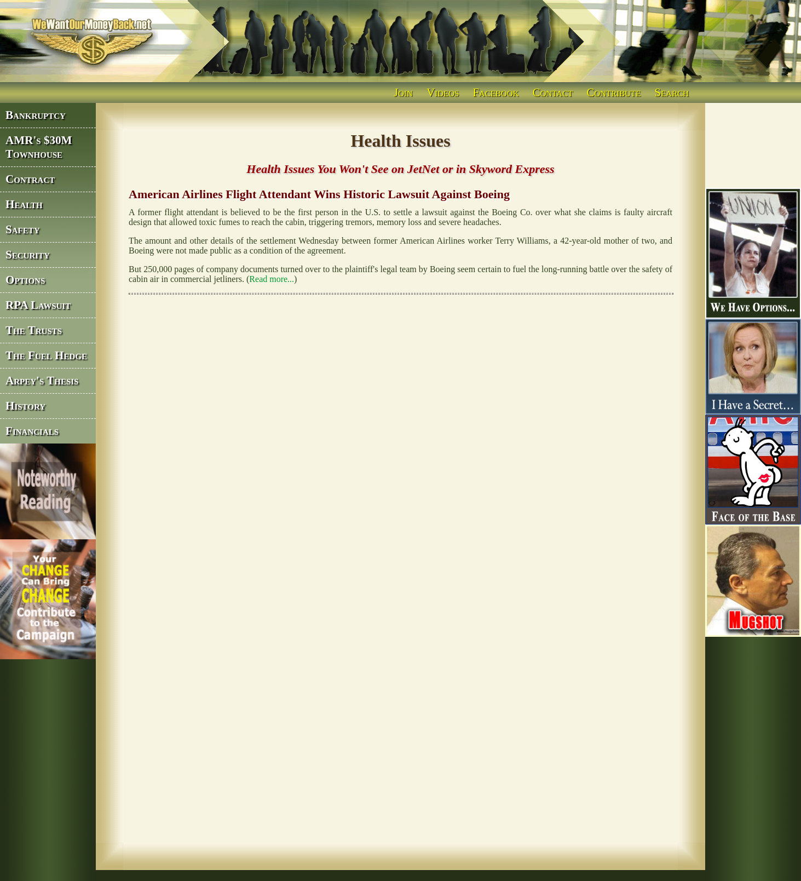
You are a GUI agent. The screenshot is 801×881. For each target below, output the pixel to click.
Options (25, 279)
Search (672, 92)
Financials (32, 430)
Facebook (496, 92)
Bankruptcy (35, 115)
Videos (443, 92)
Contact (553, 92)
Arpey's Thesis (41, 380)
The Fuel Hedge (46, 355)
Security (27, 254)
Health (24, 204)
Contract (30, 179)
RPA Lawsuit (38, 305)
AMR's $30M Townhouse (38, 147)
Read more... (271, 279)
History (25, 405)
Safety (22, 229)
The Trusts (33, 330)
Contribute (614, 92)
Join (403, 92)
